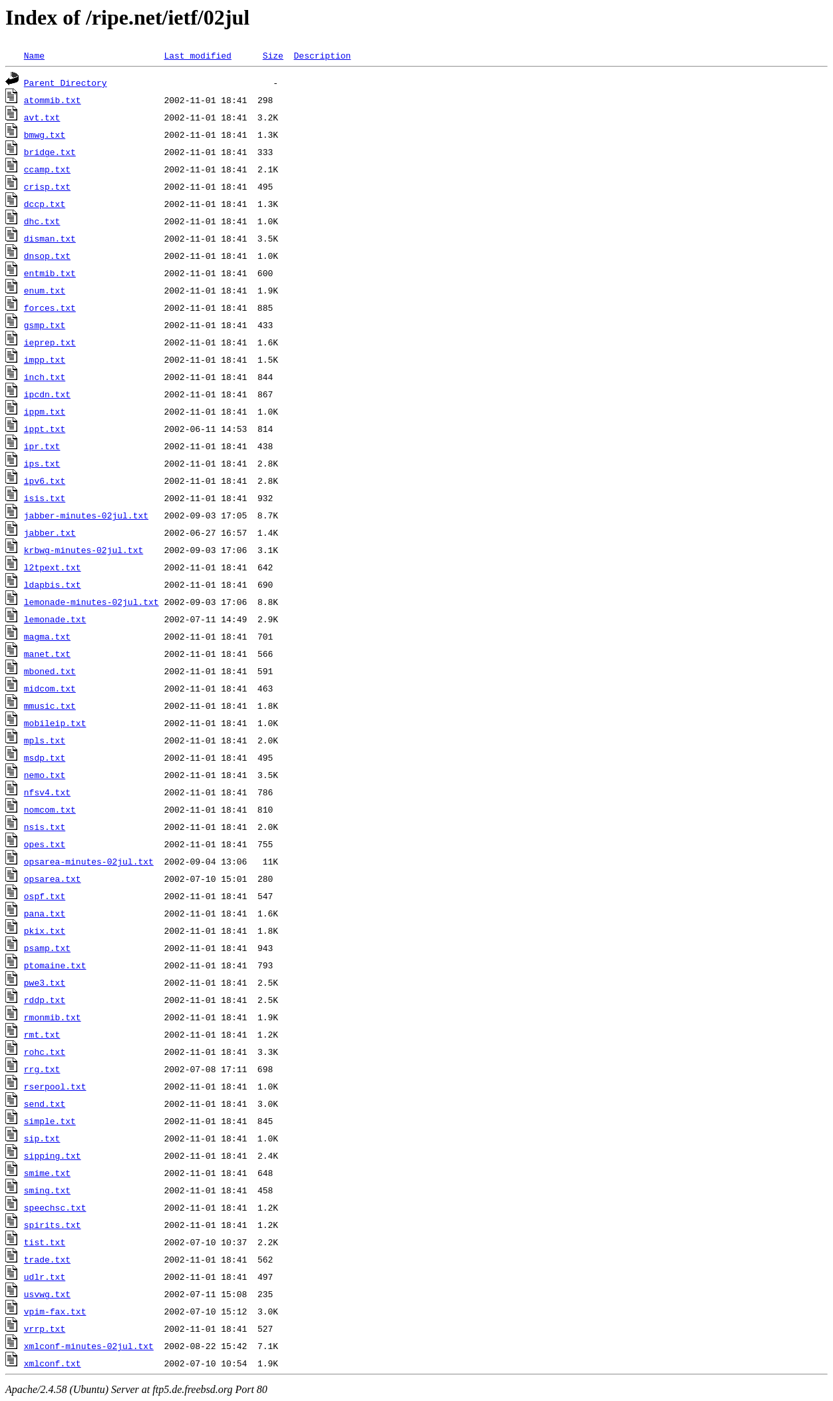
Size (273, 55)
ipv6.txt (44, 481)
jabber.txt (50, 532)
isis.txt (44, 498)
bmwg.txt (44, 134)
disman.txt (50, 238)
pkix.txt (44, 930)
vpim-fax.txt (55, 1311)
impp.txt (44, 359)
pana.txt (44, 913)
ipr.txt (42, 446)
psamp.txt (47, 948)
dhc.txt (42, 221)
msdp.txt (44, 757)
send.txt (44, 1103)
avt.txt (42, 117)
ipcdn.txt (47, 394)
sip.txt (42, 1138)
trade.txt (47, 1259)
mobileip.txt (55, 723)
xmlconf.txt (52, 1363)
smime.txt (47, 1173)
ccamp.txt (47, 169)
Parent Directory (65, 83)
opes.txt (44, 844)
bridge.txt (50, 152)
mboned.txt (50, 671)
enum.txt (44, 290)
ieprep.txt (50, 342)
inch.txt (44, 377)
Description (322, 55)
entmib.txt (50, 273)
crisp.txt (47, 186)
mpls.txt (44, 740)
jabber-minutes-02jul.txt (86, 515)
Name (34, 55)
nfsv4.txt (47, 792)
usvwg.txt (47, 1294)
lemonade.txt (55, 619)
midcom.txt (50, 688)
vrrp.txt (44, 1328)
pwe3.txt (44, 982)
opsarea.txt (52, 879)
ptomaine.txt (55, 965)
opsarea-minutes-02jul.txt (89, 861)
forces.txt (50, 307)
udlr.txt (44, 1277)
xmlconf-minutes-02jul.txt (89, 1346)
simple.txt (50, 1121)
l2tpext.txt (52, 567)
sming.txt (47, 1190)
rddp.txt (44, 1000)
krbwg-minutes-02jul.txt (83, 550)
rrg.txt (42, 1069)
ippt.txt (44, 429)
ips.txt (42, 463)
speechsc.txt (55, 1207)
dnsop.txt (47, 256)
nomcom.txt (50, 809)
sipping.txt (52, 1155)
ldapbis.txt (52, 584)
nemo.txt (44, 775)
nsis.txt (44, 827)
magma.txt (47, 636)
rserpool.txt (55, 1086)
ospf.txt (44, 896)
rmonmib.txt (52, 1017)
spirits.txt (52, 1225)
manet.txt (47, 654)
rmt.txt (42, 1034)
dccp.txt (44, 204)
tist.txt (44, 1242)
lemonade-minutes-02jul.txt (91, 602)
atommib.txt (52, 100)
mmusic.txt (50, 705)
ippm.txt (44, 411)
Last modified (197, 55)
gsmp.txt (44, 325)
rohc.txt (44, 1052)
